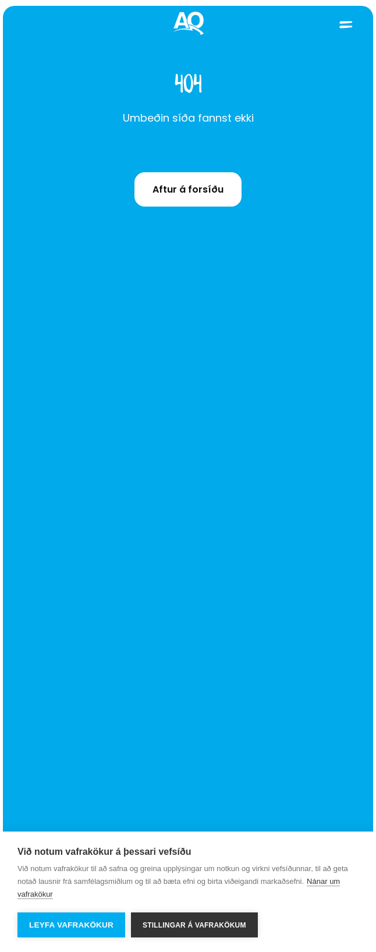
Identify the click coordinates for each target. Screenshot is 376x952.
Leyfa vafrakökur (71, 925)
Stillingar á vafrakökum (194, 925)
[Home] (188, 24)
